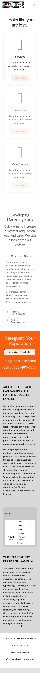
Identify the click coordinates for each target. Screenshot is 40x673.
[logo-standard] (13, 2)
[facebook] (18, 626)
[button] (20, 255)
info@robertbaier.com (20, 652)
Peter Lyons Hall (28, 659)
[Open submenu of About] (31, 526)
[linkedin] (22, 626)
